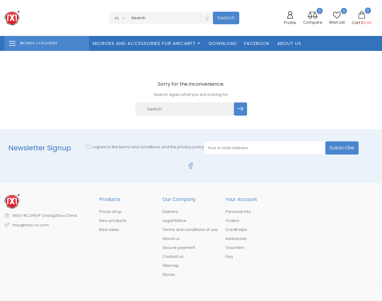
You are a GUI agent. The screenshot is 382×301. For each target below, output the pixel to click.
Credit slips (236, 229)
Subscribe (342, 147)
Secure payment (179, 247)
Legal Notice (175, 220)
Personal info (238, 211)
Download (223, 43)
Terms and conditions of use (190, 229)
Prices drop (110, 211)
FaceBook (257, 43)
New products (113, 220)
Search (226, 17)
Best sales (109, 229)
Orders (232, 220)
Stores (169, 274)
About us (289, 43)
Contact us (173, 256)
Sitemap (171, 265)
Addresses (236, 238)
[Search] (185, 109)
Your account (241, 199)
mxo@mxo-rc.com (30, 225)
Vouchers (234, 247)
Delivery (170, 211)
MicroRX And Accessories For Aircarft (147, 43)
